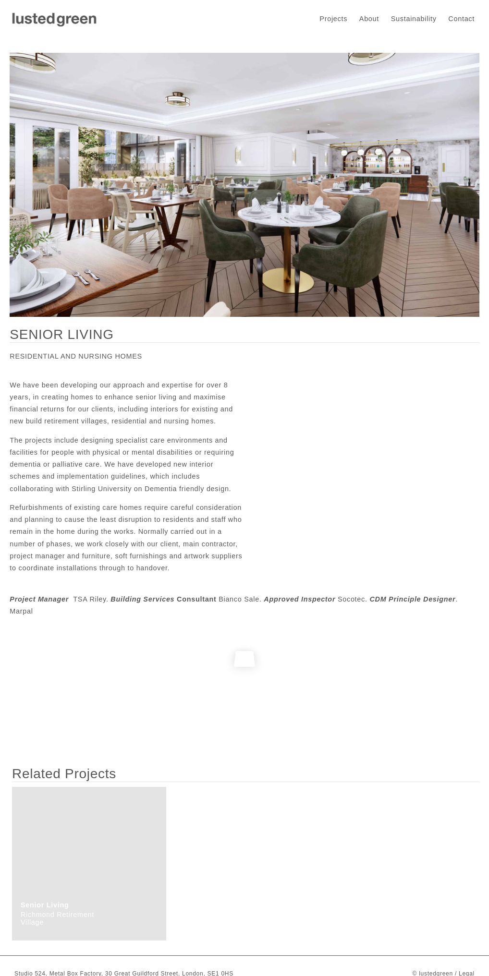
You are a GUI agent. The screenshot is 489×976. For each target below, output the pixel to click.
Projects (333, 19)
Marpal (21, 611)
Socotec (351, 599)
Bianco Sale (239, 599)
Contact (461, 19)
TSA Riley (89, 599)
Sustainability (414, 19)
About (369, 19)
